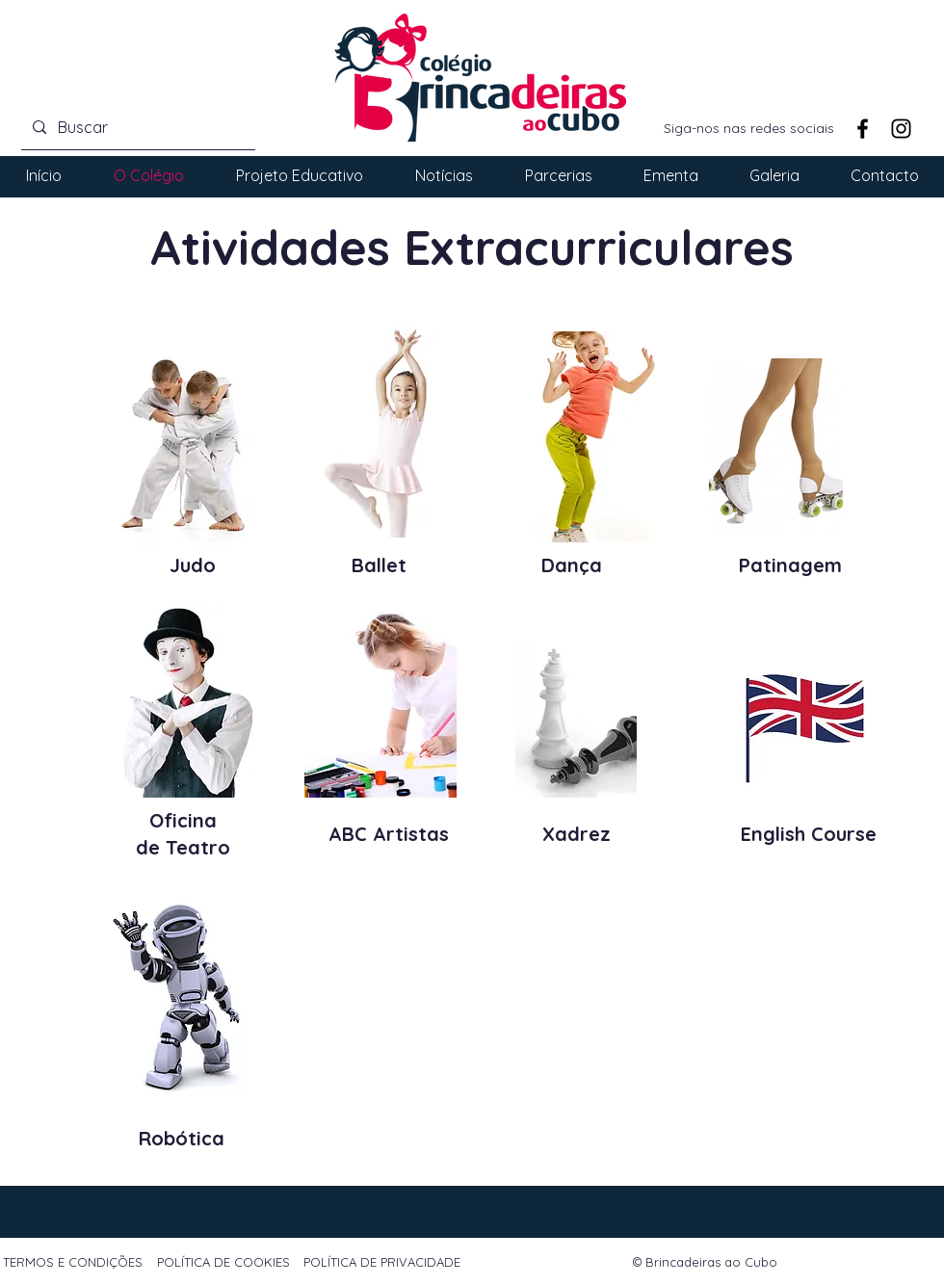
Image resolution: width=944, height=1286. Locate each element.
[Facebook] (863, 129)
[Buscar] (136, 127)
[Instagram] (901, 129)
